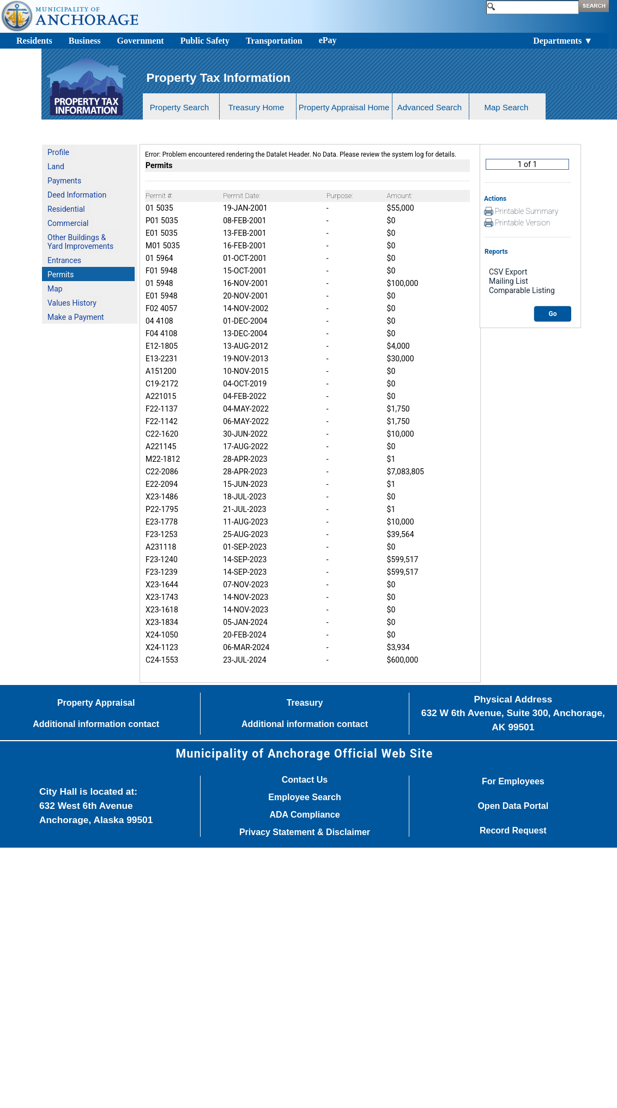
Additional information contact (96, 724)
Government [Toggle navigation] (140, 40)
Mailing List (528, 281)
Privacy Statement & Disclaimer (304, 832)
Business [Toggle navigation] (85, 40)
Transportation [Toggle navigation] (274, 40)
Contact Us (305, 780)
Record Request (513, 830)
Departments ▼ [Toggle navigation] (562, 40)
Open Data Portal (512, 806)
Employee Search (304, 797)
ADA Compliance (304, 815)
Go (553, 314)
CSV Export (528, 272)
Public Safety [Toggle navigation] (204, 40)
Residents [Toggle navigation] (34, 40)
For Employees (513, 781)
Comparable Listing (528, 290)
